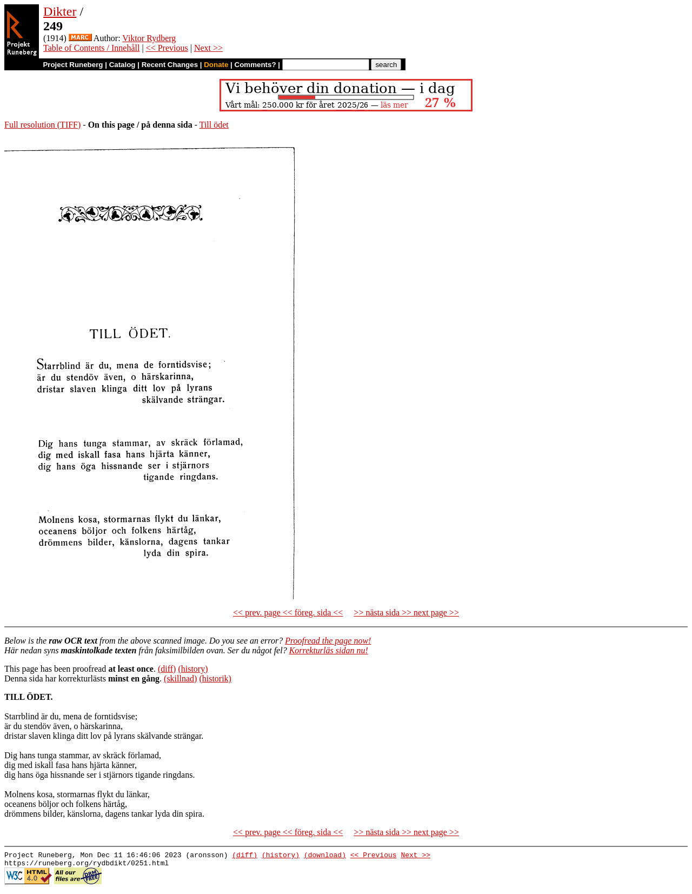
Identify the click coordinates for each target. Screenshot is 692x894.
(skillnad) (180, 678)
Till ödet (214, 124)
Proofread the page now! (328, 640)
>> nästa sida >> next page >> (406, 612)
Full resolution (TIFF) (42, 124)
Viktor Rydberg (149, 38)
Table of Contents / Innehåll (91, 47)
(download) (325, 856)
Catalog (122, 65)
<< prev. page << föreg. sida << (288, 612)
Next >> (208, 47)
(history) (193, 668)
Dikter (59, 11)
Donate (216, 65)
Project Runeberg (73, 65)
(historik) (215, 678)
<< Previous (167, 47)
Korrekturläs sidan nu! (328, 650)
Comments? (255, 65)
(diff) (167, 668)
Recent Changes (170, 65)
